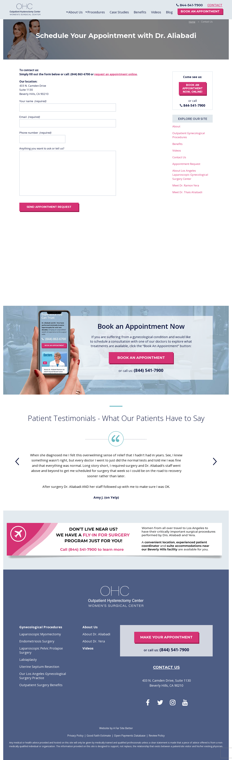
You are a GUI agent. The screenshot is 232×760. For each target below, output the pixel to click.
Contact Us (179, 157)
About (176, 126)
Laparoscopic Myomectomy (40, 634)
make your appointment (166, 637)
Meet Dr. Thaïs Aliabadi (187, 192)
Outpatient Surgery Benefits (41, 685)
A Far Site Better (123, 728)
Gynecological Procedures (40, 627)
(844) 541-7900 (148, 370)
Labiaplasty (28, 660)
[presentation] (17, 461)
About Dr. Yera (93, 641)
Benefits (177, 144)
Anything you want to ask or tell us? (41, 148)
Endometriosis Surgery (36, 641)
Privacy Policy (75, 735)
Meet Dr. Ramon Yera (185, 185)
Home (192, 21)
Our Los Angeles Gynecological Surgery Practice (42, 676)
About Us (90, 627)
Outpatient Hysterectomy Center (25, 10)
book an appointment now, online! (192, 88)
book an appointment (141, 357)
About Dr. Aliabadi (96, 634)
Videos (176, 150)
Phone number (28, 132)
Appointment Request (186, 164)
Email (23, 117)
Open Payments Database (129, 735)
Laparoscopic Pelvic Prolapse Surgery (41, 650)
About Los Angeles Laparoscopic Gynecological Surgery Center (190, 175)
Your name (26, 101)
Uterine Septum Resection (39, 667)
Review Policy (157, 735)
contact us (166, 667)
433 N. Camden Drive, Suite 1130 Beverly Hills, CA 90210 (166, 683)
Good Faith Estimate (99, 735)
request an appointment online (115, 74)
